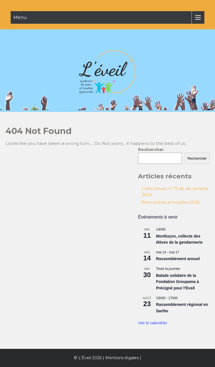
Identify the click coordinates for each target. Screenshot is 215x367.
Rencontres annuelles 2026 (171, 202)
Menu (20, 17)
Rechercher (151, 149)
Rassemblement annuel (178, 258)
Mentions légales (122, 357)
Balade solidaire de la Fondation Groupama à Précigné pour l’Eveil (177, 281)
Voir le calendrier (152, 323)
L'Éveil (84, 357)
